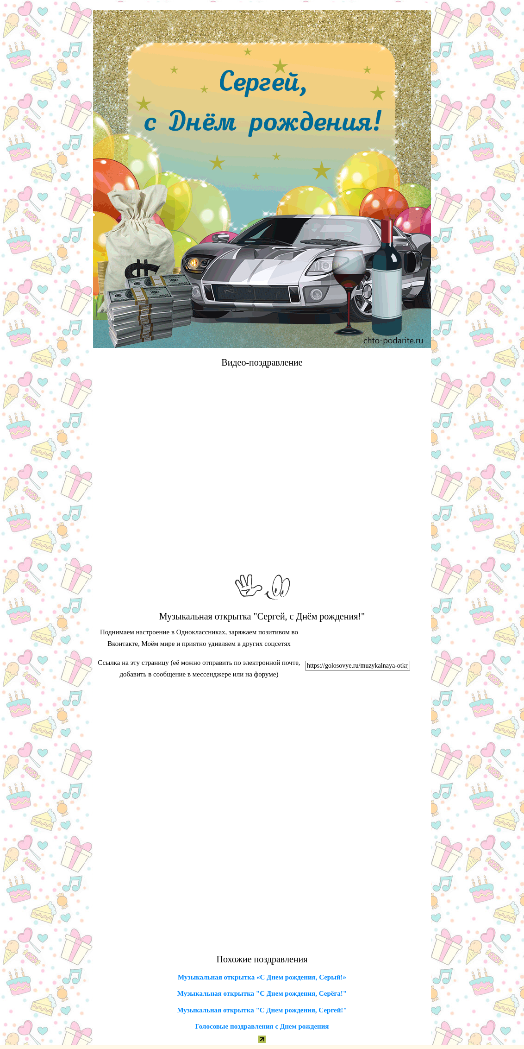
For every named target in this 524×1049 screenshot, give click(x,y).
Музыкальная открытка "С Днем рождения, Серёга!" (262, 993)
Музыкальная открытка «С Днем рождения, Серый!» (262, 977)
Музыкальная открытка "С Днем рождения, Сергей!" (262, 1010)
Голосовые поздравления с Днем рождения (262, 1026)
